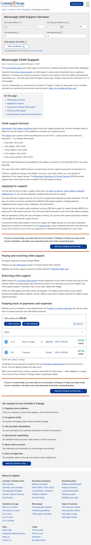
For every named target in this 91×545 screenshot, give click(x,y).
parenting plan (45, 226)
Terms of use (37, 533)
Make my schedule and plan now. (62, 88)
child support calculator (35, 51)
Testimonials (7, 498)
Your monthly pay (10, 32)
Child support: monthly (14, 42)
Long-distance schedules (42, 491)
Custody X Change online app (59, 308)
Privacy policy (38, 530)
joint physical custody (23, 72)
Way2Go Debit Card (60, 269)
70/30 (45, 488)
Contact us (6, 540)
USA (18, 10)
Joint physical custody (71, 507)
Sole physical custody (71, 510)
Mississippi (26, 10)
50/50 (34, 488)
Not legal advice (38, 540)
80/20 (51, 488)
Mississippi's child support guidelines (17, 128)
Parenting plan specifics (42, 507)
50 (61, 27)
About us (6, 537)
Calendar (6, 488)
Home (4, 10)
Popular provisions (69, 488)
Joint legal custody (69, 514)
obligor (8, 136)
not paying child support (27, 281)
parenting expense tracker (54, 364)
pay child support (20, 265)
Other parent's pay (53, 32)
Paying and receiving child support (21, 107)
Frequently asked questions (13, 533)
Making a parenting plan (72, 484)
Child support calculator (42, 514)
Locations (11, 10)
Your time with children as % (57, 22)
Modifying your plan (70, 498)
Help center (7, 530)
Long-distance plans (70, 491)
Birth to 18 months (10, 507)
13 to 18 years (8, 521)
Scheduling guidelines (41, 510)
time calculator (17, 488)
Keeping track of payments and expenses (24, 114)
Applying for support (15, 104)
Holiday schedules (39, 494)
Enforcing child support (16, 111)
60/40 (40, 488)
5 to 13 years (7, 517)
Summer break (38, 498)
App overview (8, 484)
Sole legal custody (69, 517)
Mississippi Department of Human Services (52, 176)
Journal (5, 494)
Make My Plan (77, 4)
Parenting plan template (12, 491)
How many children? (11, 22)
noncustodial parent (13, 68)
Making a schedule (40, 484)
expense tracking (16, 494)
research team (13, 64)
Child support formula (16, 100)
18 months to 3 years (11, 510)
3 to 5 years (7, 514)
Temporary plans (69, 494)
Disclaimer (36, 537)
